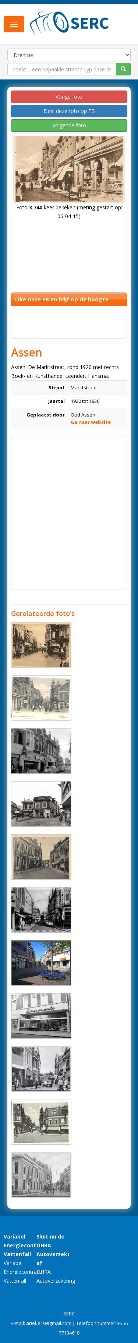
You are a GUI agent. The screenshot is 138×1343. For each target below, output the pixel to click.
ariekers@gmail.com (48, 1323)
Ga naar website (91, 422)
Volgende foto (69, 125)
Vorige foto (69, 96)
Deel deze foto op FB (69, 110)
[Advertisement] (69, 509)
